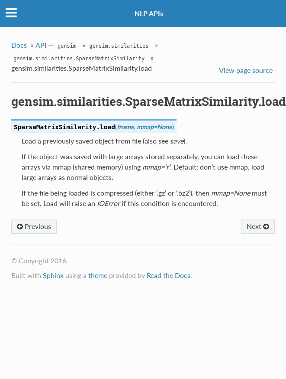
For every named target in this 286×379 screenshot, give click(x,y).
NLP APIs (149, 13)
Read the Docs (168, 275)
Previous (34, 226)
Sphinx (53, 275)
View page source (246, 70)
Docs (19, 45)
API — (56, 46)
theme (97, 275)
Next (258, 226)
